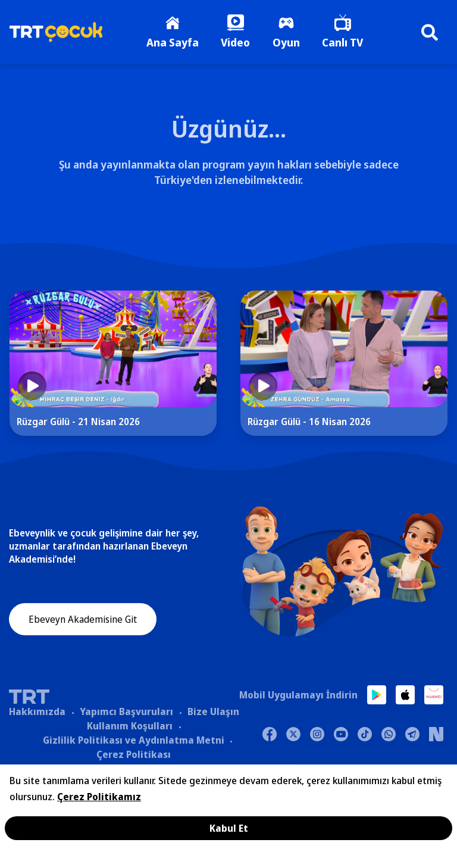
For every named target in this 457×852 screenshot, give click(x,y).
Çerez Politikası (133, 755)
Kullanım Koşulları (130, 726)
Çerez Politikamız (99, 796)
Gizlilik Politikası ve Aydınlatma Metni (133, 740)
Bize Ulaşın (213, 712)
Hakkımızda (37, 712)
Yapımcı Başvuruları (126, 712)
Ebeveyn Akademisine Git (83, 620)
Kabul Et (228, 828)
